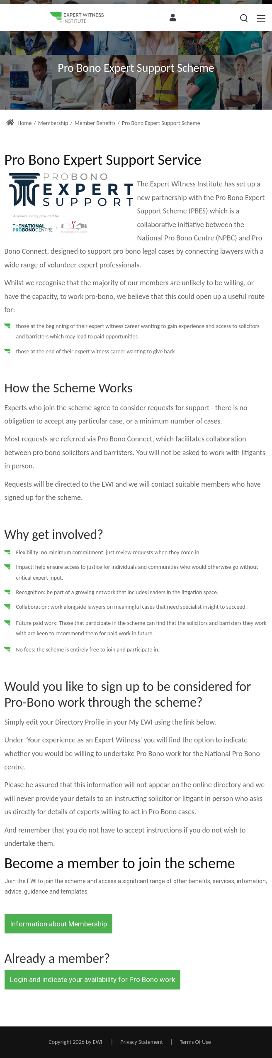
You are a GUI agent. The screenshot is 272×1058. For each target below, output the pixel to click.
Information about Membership (58, 924)
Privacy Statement (141, 1042)
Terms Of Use (195, 1042)
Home (19, 123)
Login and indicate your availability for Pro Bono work (92, 979)
